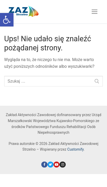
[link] (7, 19)
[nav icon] (94, 11)
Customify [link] (75, 149)
